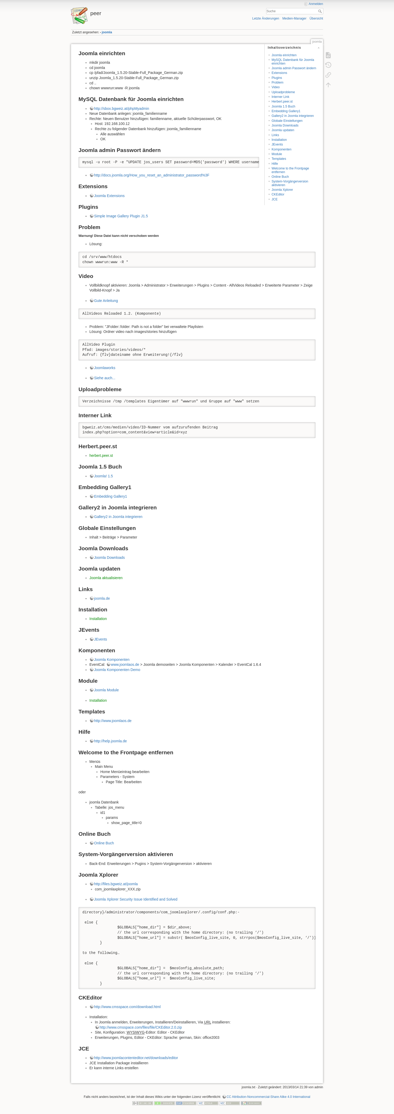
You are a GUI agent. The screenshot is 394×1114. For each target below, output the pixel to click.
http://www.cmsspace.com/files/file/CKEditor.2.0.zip (141, 1027)
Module (277, 154)
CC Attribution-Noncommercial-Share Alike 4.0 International (268, 1097)
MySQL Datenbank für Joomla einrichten (293, 61)
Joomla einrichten (284, 55)
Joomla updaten (283, 130)
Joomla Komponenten (111, 659)
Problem (278, 82)
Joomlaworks (104, 368)
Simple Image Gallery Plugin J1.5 (121, 216)
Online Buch (280, 177)
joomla (107, 32)
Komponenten (281, 149)
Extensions (279, 73)
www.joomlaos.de (125, 664)
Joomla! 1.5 (103, 476)
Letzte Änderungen (265, 18)
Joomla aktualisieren (106, 578)
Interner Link (280, 97)
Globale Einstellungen (287, 121)
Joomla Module (106, 690)
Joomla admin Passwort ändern (294, 68)
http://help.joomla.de (110, 741)
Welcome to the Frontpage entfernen (290, 170)
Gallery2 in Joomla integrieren (293, 116)
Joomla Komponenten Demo (117, 670)
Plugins (277, 78)
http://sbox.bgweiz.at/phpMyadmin (121, 108)
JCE (275, 199)
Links (275, 135)
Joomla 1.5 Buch (283, 106)
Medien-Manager (294, 18)
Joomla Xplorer (282, 190)
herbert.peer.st (101, 455)
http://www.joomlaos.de (113, 721)
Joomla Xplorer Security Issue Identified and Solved (136, 899)
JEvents (277, 144)
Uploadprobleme (283, 92)
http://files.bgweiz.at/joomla (116, 884)
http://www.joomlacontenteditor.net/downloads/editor (136, 1058)
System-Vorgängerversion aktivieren (290, 183)
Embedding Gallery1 (286, 111)
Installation (279, 140)
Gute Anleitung (106, 301)
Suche (320, 11)
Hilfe (275, 164)
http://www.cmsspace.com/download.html (127, 1007)
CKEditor (278, 194)
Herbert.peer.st (282, 101)
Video (276, 87)
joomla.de (102, 598)
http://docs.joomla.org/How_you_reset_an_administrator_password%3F (151, 175)
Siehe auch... (104, 378)
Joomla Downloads (285, 125)
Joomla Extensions (109, 196)
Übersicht (316, 18)
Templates (279, 159)
